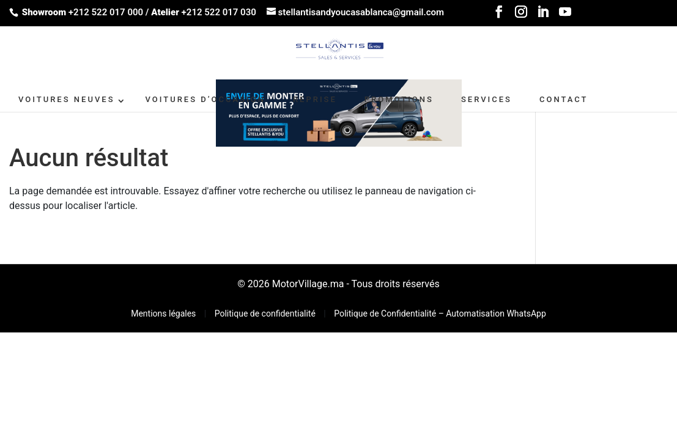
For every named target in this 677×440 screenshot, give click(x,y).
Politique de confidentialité (266, 313)
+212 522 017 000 (105, 12)
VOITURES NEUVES (66, 99)
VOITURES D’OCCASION (205, 99)
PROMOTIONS (399, 99)
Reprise (315, 99)
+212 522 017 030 (219, 12)
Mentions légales (164, 313)
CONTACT (563, 99)
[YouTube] (565, 16)
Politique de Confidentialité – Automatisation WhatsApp (440, 313)
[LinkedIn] (543, 16)
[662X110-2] (338, 112)
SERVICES (486, 99)
